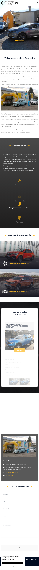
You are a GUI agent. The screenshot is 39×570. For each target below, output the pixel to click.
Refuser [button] (13, 566)
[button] (16, 40)
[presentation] (13, 536)
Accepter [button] (12, 562)
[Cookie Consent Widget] (13, 561)
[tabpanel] (19, 25)
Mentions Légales (30, 559)
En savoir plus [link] (10, 559)
